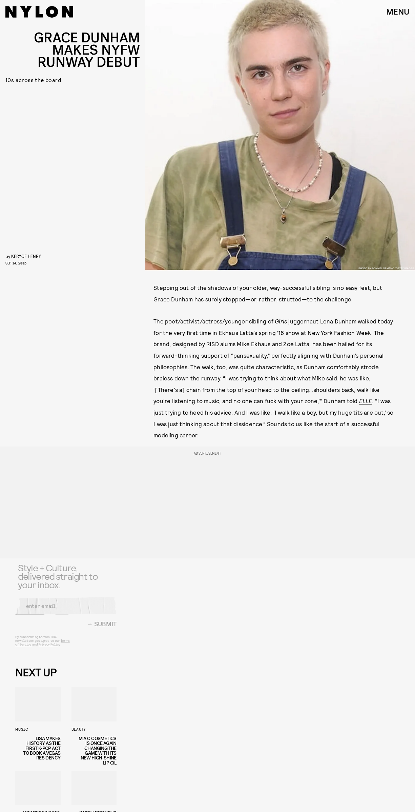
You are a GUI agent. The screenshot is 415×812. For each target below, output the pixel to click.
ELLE (365, 400)
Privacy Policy (49, 649)
